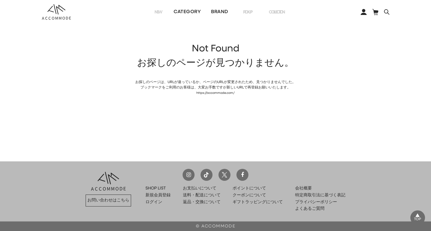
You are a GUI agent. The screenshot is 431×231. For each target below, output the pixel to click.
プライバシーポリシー (316, 202)
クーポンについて (249, 195)
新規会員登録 (158, 195)
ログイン (153, 202)
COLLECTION (276, 12)
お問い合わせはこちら (108, 200)
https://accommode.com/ (215, 93)
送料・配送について (202, 195)
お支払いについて (199, 188)
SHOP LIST (155, 188)
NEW (150, 12)
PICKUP (240, 12)
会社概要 (303, 188)
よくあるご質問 (309, 208)
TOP (416, 219)
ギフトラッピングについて (258, 202)
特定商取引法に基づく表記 (320, 195)
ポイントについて (249, 188)
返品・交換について (202, 202)
